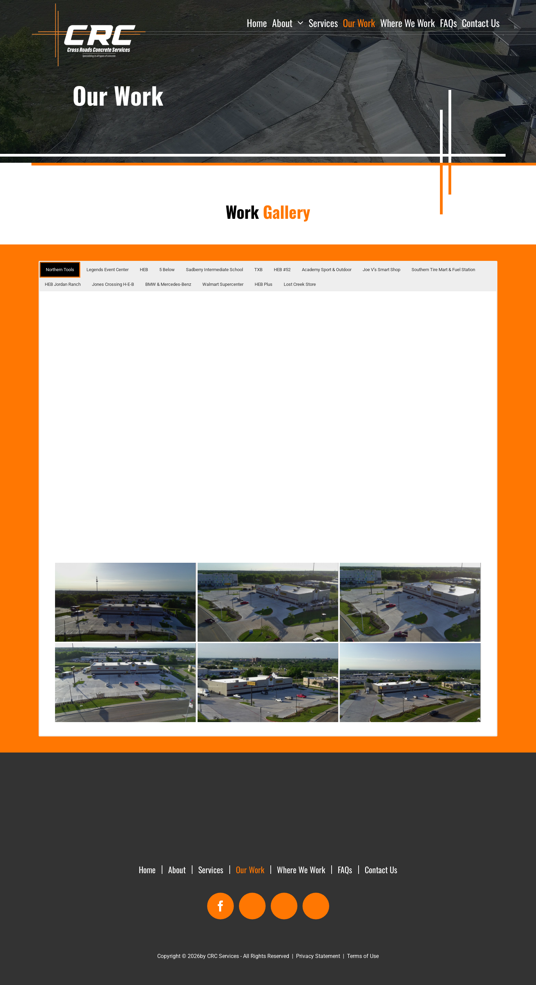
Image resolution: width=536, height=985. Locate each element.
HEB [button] (144, 269)
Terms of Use (363, 956)
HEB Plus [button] (263, 284)
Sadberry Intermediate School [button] (214, 269)
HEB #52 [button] (282, 269)
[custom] (316, 906)
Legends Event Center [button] (107, 269)
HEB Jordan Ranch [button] (63, 284)
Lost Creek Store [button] (300, 284)
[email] (284, 906)
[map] (252, 906)
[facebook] (220, 906)
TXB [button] (258, 269)
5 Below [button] (167, 269)
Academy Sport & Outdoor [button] (326, 269)
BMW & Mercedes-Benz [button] (168, 284)
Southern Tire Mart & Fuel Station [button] (443, 269)
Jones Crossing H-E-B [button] (113, 284)
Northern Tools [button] (60, 269)
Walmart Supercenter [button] (222, 284)
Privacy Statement (318, 956)
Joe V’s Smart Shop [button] (381, 269)
